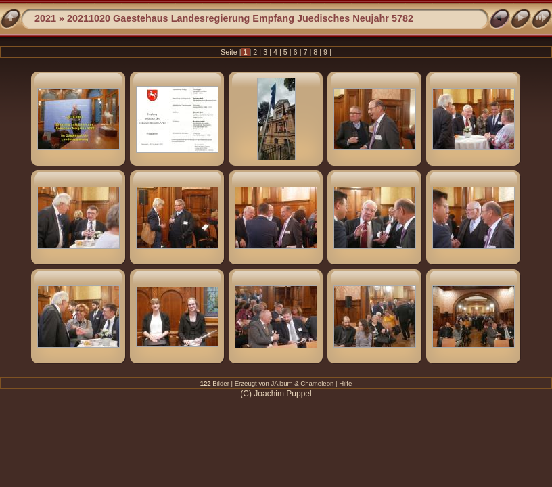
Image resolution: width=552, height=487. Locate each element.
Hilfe (345, 383)
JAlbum (282, 383)
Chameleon (317, 383)
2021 (45, 18)
